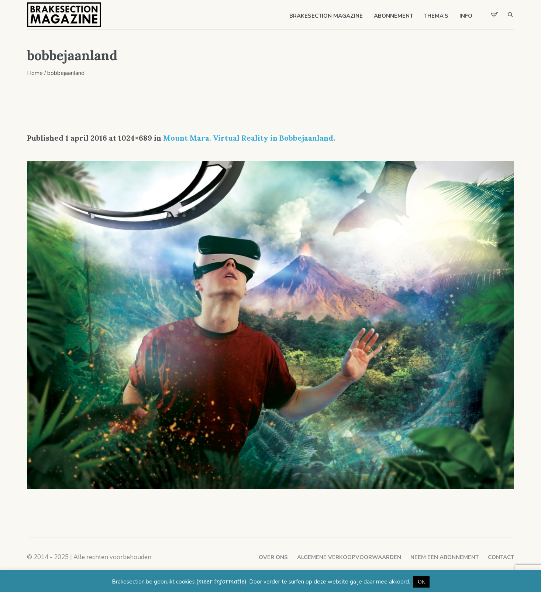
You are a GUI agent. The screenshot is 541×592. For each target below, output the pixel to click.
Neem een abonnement (444, 557)
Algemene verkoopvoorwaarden (349, 557)
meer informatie (221, 581)
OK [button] (421, 582)
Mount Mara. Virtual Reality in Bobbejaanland (248, 137)
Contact (501, 557)
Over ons (273, 557)
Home (35, 73)
